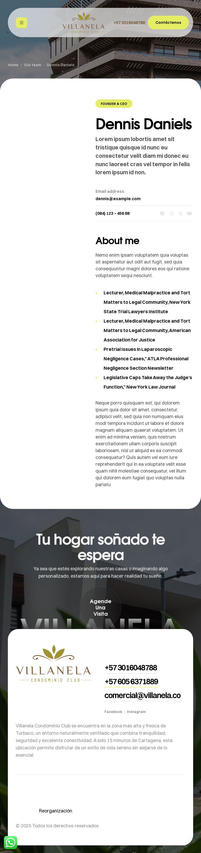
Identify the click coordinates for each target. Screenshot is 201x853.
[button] (129, 22)
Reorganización (55, 811)
